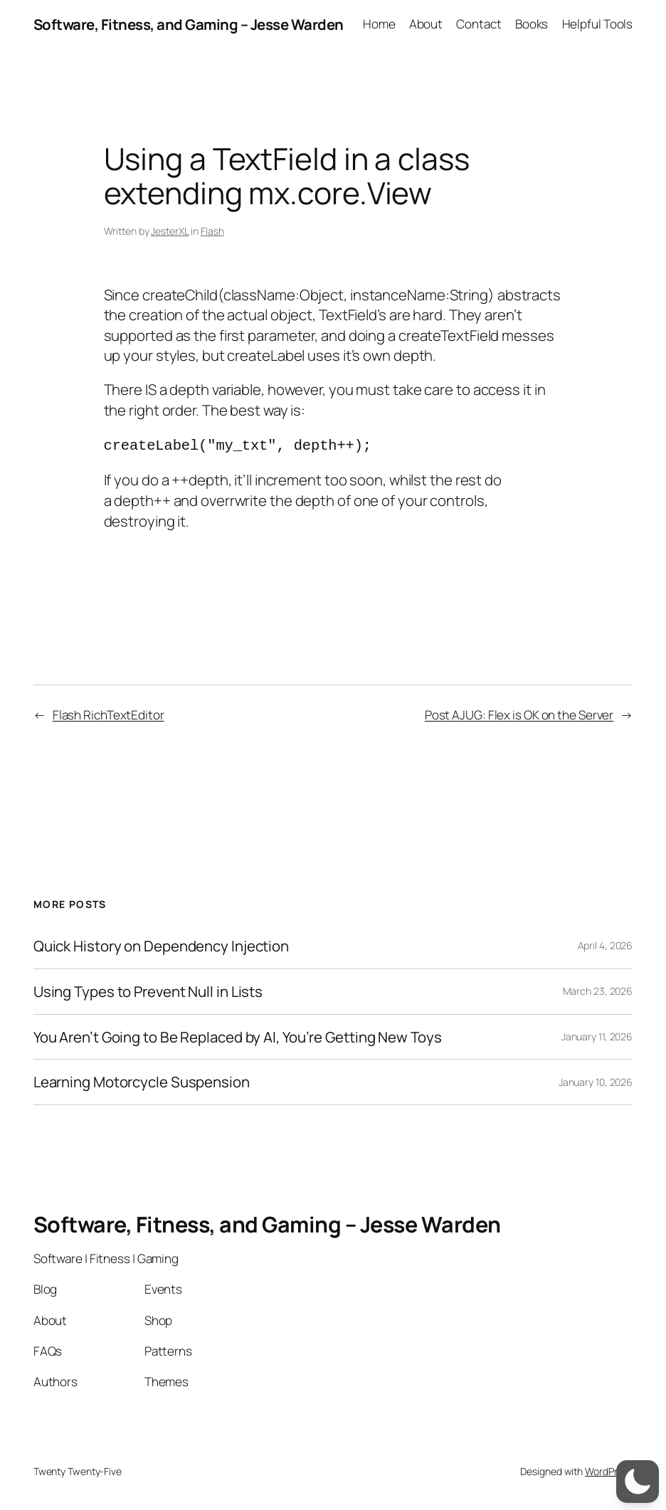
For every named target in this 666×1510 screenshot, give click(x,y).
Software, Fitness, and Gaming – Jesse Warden (188, 24)
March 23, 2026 (598, 989)
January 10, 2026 (596, 1080)
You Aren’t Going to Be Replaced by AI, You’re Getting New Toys (237, 1035)
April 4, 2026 (605, 943)
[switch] (637, 1481)
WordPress (609, 1469)
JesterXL (170, 231)
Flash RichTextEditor (108, 712)
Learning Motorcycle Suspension (141, 1080)
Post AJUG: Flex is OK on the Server (519, 712)
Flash (212, 231)
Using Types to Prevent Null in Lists (148, 989)
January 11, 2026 (597, 1034)
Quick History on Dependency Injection (161, 944)
